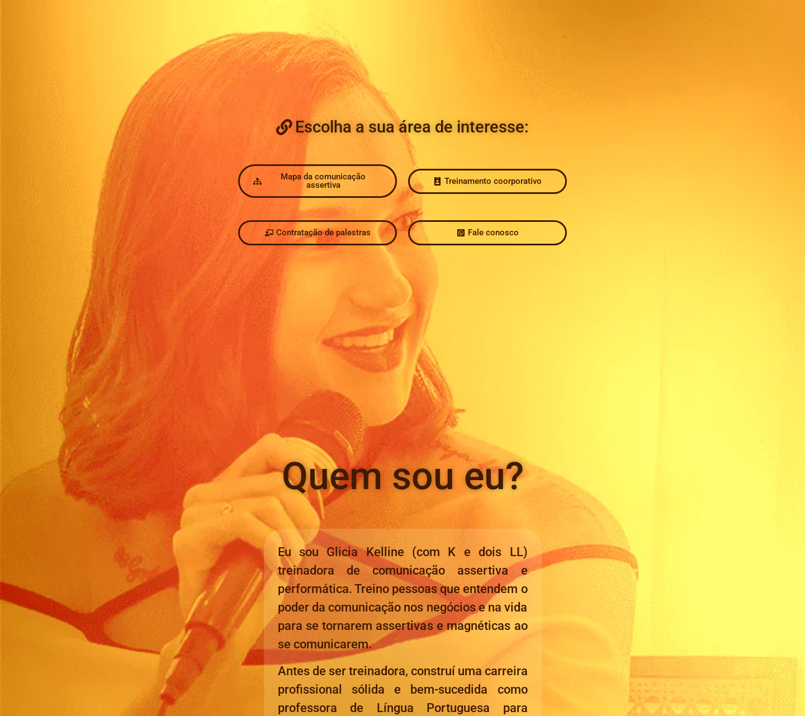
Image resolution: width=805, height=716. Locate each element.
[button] (402, 127)
